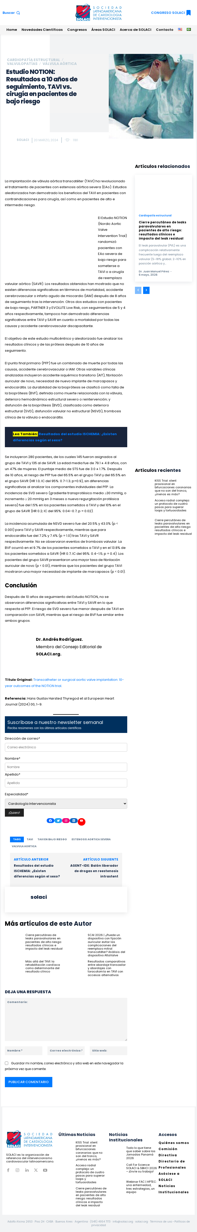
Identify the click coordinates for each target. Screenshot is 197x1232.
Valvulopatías (22, 63)
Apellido (12, 774)
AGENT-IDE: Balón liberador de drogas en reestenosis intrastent (94, 870)
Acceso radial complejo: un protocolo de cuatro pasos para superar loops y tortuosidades (172, 505)
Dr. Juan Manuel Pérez (154, 271)
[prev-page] (138, 290)
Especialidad (16, 794)
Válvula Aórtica (60, 63)
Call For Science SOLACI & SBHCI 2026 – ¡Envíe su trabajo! (141, 1168)
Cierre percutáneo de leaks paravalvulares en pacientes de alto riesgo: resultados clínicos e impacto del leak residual (44, 942)
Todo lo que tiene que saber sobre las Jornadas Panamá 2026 (140, 1153)
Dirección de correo (22, 738)
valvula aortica (24, 846)
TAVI (30, 839)
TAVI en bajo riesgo (52, 839)
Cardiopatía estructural (33, 60)
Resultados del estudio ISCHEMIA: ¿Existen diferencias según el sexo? (37, 870)
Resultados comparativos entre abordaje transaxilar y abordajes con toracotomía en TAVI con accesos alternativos (107, 968)
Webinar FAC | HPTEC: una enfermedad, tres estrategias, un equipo (141, 1187)
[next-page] (146, 290)
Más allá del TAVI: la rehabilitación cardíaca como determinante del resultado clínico (42, 966)
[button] (12, 13)
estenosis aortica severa (91, 839)
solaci (23, 140)
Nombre (12, 758)
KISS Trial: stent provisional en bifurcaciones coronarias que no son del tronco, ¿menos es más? (173, 487)
